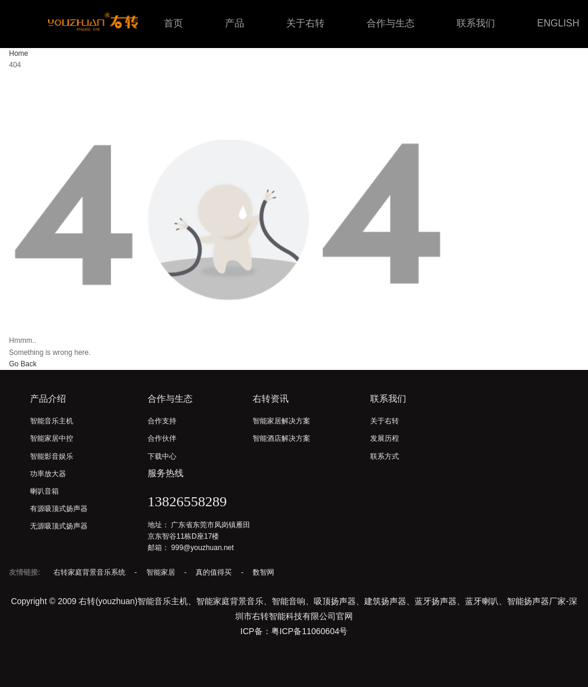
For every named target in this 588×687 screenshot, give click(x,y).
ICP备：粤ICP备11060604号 (294, 631)
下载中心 (162, 456)
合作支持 (162, 421)
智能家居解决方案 (281, 421)
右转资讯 (271, 398)
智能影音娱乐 (51, 456)
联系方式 (384, 456)
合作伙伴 (162, 438)
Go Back (23, 364)
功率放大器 (48, 474)
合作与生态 (391, 23)
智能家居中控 (51, 438)
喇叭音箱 (44, 491)
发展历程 (384, 438)
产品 (234, 23)
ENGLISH (558, 23)
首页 (173, 23)
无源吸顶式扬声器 (59, 526)
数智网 (263, 572)
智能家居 (161, 572)
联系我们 (476, 23)
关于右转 (305, 23)
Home (18, 53)
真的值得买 (214, 572)
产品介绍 (48, 398)
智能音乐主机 (51, 421)
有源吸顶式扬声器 (59, 508)
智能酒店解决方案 (281, 438)
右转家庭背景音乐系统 (90, 572)
